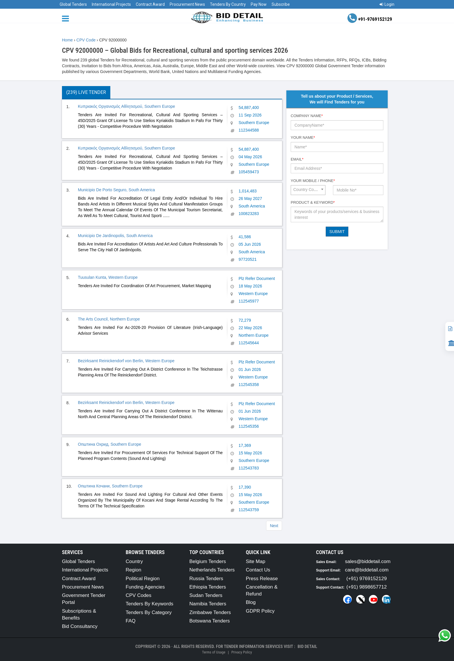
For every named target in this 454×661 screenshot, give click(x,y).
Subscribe (281, 4)
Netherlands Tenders (212, 570)
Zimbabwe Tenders (210, 612)
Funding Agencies (145, 587)
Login (387, 4)
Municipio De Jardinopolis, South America (115, 235)
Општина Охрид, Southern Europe (109, 444)
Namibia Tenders (207, 604)
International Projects (111, 4)
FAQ (131, 621)
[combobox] (308, 190)
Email (297, 159)
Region (133, 570)
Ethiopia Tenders (207, 587)
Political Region (143, 578)
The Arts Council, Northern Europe (109, 319)
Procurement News (187, 4)
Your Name (303, 137)
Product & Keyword (313, 202)
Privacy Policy (241, 652)
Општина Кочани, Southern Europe (110, 486)
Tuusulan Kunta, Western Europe (108, 277)
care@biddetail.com (367, 570)
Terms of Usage (213, 652)
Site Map (255, 561)
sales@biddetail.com (368, 561)
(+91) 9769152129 (366, 578)
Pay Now (259, 4)
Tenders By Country (228, 4)
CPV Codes (138, 595)
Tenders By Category (149, 612)
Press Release (262, 578)
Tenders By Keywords (149, 604)
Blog (251, 602)
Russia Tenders (206, 578)
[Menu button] (67, 18)
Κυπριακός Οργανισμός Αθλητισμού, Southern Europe (126, 106)
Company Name (307, 116)
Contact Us (258, 570)
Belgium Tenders (207, 561)
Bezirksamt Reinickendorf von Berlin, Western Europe (126, 360)
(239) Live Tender (86, 92)
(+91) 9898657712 (366, 587)
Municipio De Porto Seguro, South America (116, 189)
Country (134, 561)
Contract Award (150, 4)
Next (274, 525)
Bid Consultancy (80, 626)
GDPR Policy (260, 611)
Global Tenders (73, 4)
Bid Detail (307, 646)
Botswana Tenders (209, 621)
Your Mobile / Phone (313, 181)
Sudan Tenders (205, 595)
